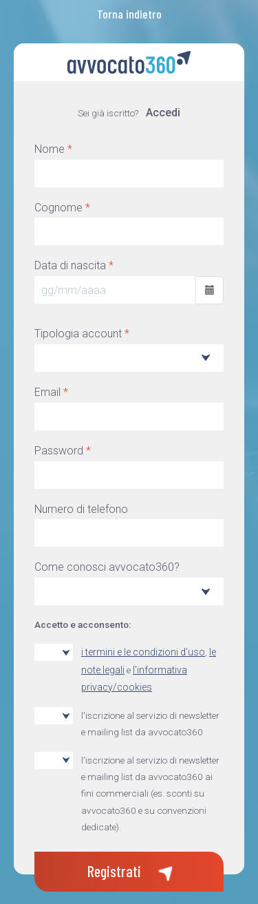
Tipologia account (81, 333)
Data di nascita (74, 265)
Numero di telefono (81, 509)
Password (62, 450)
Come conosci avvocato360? (107, 567)
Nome (53, 149)
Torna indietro (129, 13)
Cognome (62, 207)
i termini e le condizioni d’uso (143, 652)
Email (51, 392)
